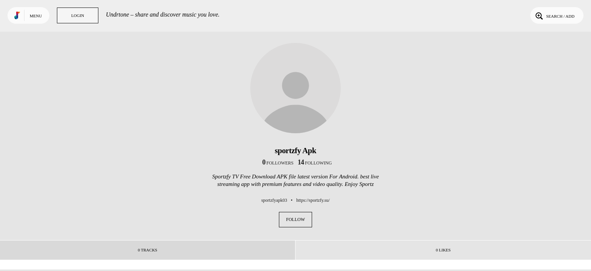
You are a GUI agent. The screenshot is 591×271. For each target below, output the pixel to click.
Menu (36, 16)
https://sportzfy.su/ (313, 200)
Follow (295, 219)
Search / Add (554, 15)
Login (77, 15)
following (315, 163)
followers (278, 163)
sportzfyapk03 (274, 200)
